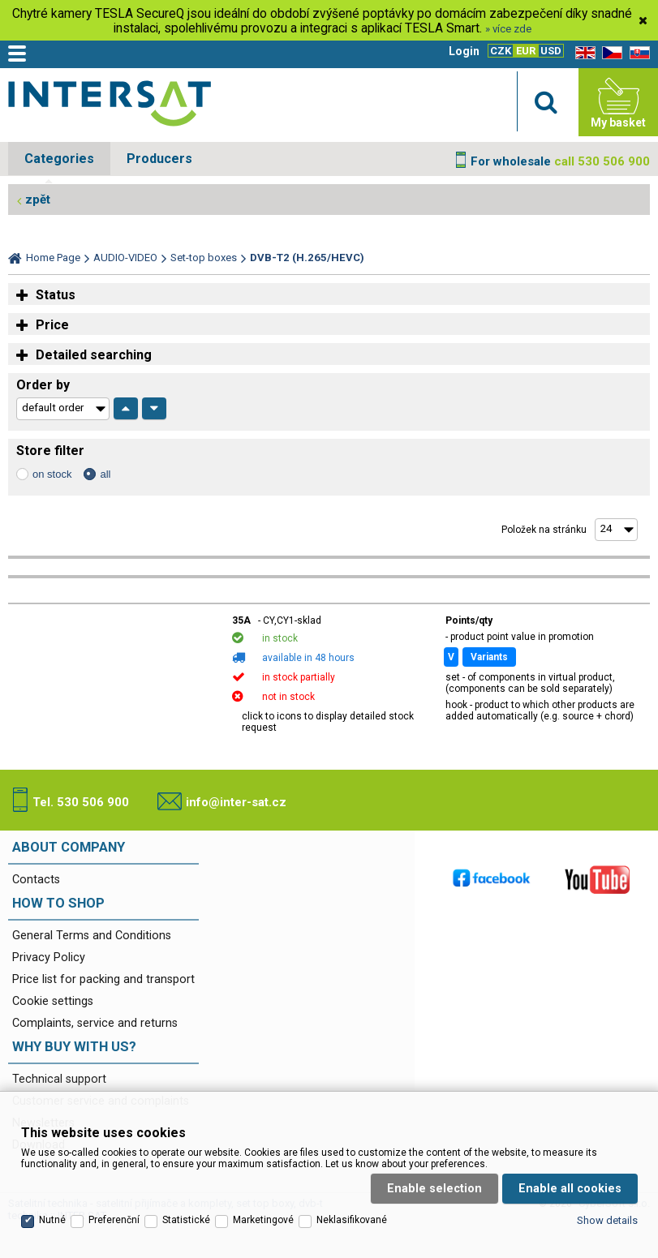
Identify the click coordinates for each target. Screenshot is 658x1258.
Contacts (36, 880)
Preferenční (114, 1198)
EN (582, 53)
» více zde (508, 29)
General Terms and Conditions (91, 935)
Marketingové (263, 1198)
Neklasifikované (351, 1198)
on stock (51, 474)
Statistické (186, 1198)
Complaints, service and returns (95, 1023)
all (105, 474)
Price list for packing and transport (103, 979)
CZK (500, 51)
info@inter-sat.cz (236, 802)
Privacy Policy (48, 957)
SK (636, 53)
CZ (609, 53)
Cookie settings (52, 1001)
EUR (525, 51)
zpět (37, 199)
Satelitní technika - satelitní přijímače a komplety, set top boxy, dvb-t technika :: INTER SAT (109, 106)
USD (550, 51)
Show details (607, 1199)
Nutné (52, 1198)
